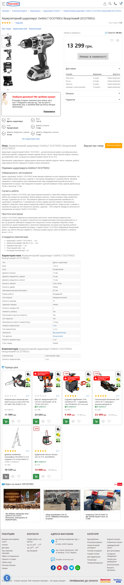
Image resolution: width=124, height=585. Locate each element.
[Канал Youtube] (59, 567)
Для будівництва (93, 557)
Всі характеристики (31, 139)
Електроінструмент (94, 542)
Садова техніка (93, 554)
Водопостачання (113, 539)
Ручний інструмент (94, 551)
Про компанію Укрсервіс (7, 552)
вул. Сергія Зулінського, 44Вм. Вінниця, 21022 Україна (67, 551)
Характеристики (20, 28)
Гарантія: (113, 32)
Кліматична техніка (114, 542)
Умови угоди (7, 562)
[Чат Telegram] (71, 567)
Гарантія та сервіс (9, 559)
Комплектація (35, 28)
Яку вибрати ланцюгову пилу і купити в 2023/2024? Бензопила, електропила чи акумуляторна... (17, 516)
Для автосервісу (113, 551)
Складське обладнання (112, 555)
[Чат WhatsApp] (77, 567)
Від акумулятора (59, 332)
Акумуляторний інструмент (93, 546)
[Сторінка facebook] (53, 567)
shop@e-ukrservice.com (65, 559)
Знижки (5, 568)
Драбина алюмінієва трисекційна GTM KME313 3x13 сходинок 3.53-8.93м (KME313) (17, 456)
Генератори (91, 560)
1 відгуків (19, 22)
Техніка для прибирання (112, 560)
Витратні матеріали (111, 568)
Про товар (6, 28)
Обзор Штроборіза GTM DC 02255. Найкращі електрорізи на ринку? (57, 516)
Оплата (5, 544)
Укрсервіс (5, 11)
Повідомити (49, 111)
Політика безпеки (8, 565)
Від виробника (93, 539)
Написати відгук (114, 145)
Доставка (5, 548)
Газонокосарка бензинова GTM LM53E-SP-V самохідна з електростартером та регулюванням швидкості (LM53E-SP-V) (107, 404)
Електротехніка (113, 564)
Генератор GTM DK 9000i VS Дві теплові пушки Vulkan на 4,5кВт (97, 516)
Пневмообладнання (95, 563)
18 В (54, 325)
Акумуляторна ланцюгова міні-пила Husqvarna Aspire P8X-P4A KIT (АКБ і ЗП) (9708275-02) (17, 401)
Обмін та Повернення (10, 556)
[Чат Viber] (65, 567)
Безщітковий (58, 336)
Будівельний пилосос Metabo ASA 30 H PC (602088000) (46, 455)
